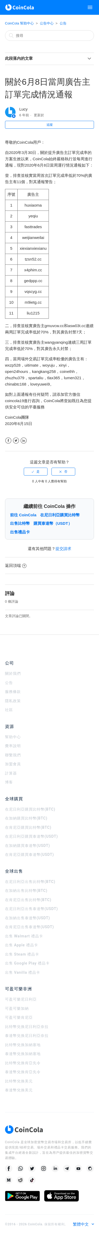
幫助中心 (13, 737)
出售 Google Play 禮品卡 (27, 963)
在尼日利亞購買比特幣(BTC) (30, 809)
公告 (63, 23)
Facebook (8, 440)
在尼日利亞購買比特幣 (60, 515)
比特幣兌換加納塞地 (23, 1045)
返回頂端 (15, 565)
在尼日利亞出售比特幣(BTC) (30, 882)
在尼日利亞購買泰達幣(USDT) (31, 836)
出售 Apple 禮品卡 (21, 945)
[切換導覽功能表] (90, 7)
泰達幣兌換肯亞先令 (23, 1072)
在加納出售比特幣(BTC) (26, 890)
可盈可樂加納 (17, 1008)
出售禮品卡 (20, 532)
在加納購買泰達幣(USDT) (27, 845)
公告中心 (47, 23)
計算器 (11, 773)
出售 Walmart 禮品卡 (24, 936)
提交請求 (63, 548)
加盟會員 (13, 764)
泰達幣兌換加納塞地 (23, 1054)
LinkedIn (23, 440)
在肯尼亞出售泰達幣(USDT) (29, 927)
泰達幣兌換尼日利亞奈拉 (27, 1035)
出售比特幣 (20, 523)
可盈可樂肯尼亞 (19, 1017)
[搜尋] (49, 35)
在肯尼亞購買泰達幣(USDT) (29, 854)
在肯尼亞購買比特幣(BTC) (28, 827)
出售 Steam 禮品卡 (22, 954)
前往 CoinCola (23, 515)
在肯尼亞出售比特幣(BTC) (28, 900)
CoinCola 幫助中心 (19, 23)
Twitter (16, 440)
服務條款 (13, 692)
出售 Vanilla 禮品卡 (22, 972)
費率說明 (13, 746)
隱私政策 (13, 701)
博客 (9, 782)
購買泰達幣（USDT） (53, 523)
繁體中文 (81, 1224)
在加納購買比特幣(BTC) (26, 818)
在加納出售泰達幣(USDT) (27, 918)
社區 (9, 710)
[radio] (36, 472)
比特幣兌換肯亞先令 (23, 1063)
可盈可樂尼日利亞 (21, 999)
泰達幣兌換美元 (19, 1090)
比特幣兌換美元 (19, 1081)
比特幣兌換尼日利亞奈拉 (27, 1027)
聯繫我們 (13, 755)
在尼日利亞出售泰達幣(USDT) (31, 909)
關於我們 (13, 673)
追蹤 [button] (49, 125)
